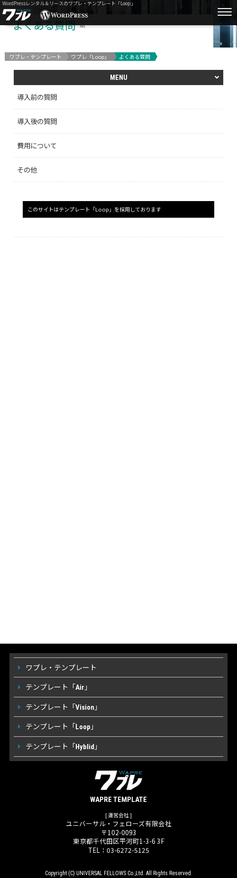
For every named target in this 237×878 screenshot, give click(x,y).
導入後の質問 (37, 121)
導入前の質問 (37, 97)
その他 (27, 169)
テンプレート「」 (58, 687)
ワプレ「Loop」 (90, 56)
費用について (37, 145)
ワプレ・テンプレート (35, 56)
